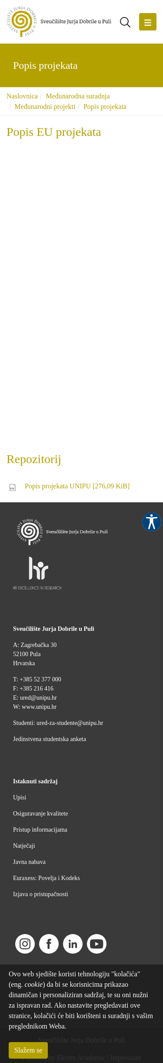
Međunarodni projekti (44, 106)
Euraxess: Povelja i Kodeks (46, 878)
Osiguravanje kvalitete (40, 813)
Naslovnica (22, 96)
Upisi (19, 797)
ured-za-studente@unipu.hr (70, 723)
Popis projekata (104, 106)
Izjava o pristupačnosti (40, 894)
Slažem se (28, 1050)
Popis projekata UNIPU (77, 486)
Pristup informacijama (40, 829)
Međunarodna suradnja (78, 96)
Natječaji (24, 846)
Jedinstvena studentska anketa (49, 739)
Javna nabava (29, 862)
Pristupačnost (151, 522)
